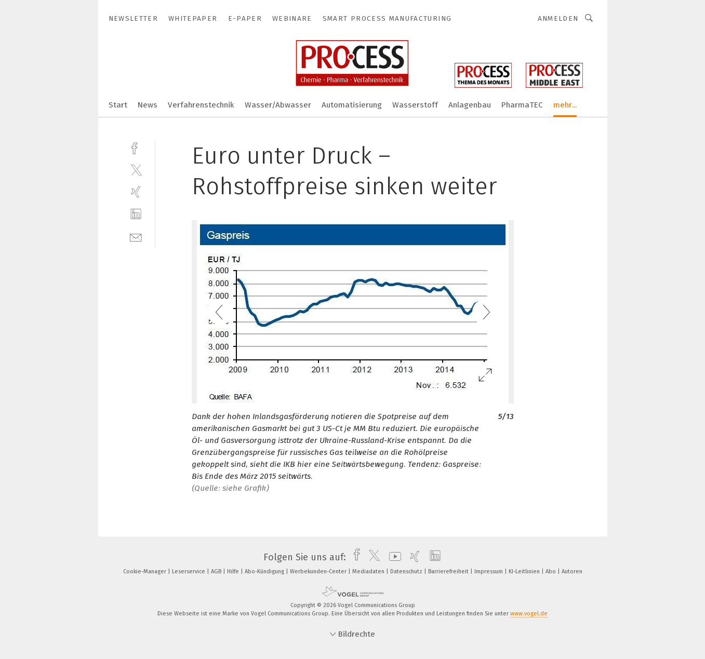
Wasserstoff (415, 105)
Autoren (572, 571)
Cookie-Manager (145, 571)
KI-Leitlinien (525, 571)
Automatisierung (352, 105)
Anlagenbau (469, 105)
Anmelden (558, 18)
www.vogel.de (529, 613)
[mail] (135, 236)
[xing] (135, 191)
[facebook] (135, 147)
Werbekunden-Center (319, 571)
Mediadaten (369, 571)
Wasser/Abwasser (278, 105)
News (147, 105)
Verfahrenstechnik (201, 105)
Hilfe (234, 571)
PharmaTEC (522, 105)
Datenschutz (407, 571)
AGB (217, 571)
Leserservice (189, 571)
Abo (551, 571)
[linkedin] (135, 214)
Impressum (489, 571)
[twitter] (135, 169)
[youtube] (392, 557)
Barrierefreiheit (449, 571)
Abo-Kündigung (265, 571)
